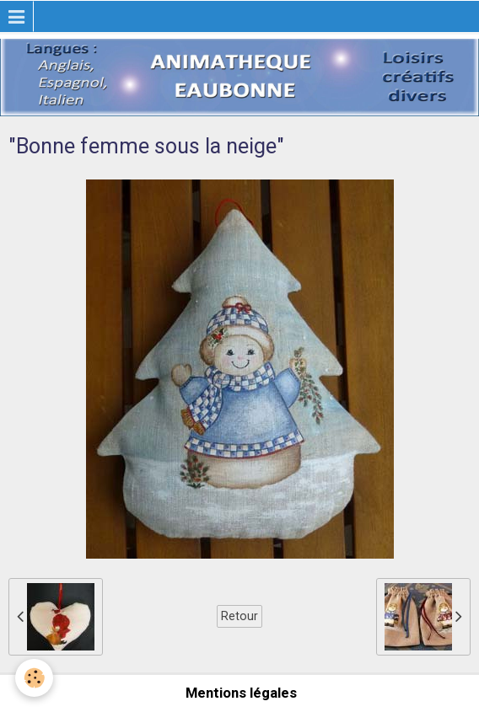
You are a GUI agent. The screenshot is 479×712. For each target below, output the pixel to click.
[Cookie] (34, 678)
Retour (239, 616)
